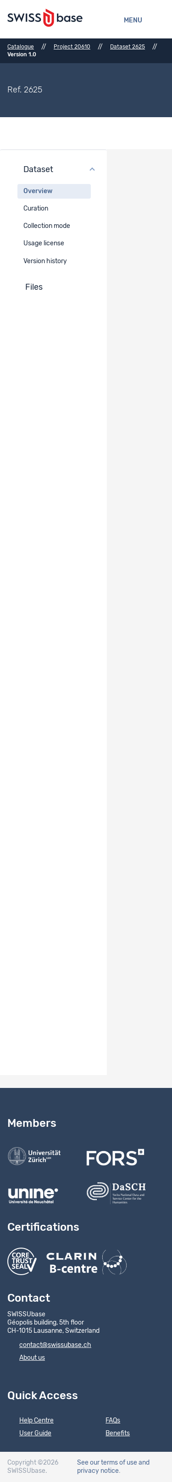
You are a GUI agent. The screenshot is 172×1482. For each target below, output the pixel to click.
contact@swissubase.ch (49, 1345)
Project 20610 (72, 46)
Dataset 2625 (127, 46)
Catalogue (20, 46)
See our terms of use (107, 1463)
